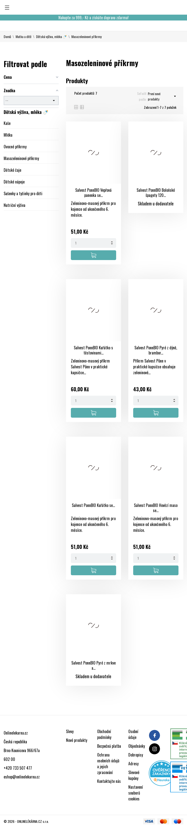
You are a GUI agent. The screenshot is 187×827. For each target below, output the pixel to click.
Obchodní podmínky (104, 734)
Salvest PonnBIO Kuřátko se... (93, 505)
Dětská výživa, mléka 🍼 (26, 112)
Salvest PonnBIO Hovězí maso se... (156, 507)
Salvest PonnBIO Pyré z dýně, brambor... (155, 350)
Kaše (7, 123)
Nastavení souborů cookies (135, 793)
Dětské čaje (12, 170)
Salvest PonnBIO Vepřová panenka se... (93, 192)
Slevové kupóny (133, 775)
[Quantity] (93, 243)
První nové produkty (162, 96)
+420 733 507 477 (18, 768)
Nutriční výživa (14, 205)
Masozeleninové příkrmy (21, 158)
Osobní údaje (133, 734)
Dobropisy (135, 755)
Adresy (133, 763)
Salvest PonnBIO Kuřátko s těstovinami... (93, 350)
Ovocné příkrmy (15, 147)
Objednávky (136, 746)
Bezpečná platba (109, 746)
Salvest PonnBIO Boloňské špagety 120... (156, 192)
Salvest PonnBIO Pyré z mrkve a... (93, 665)
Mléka (8, 135)
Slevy (70, 731)
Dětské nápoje (14, 182)
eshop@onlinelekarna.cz (22, 777)
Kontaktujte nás (109, 781)
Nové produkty (76, 740)
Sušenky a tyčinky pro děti (23, 193)
